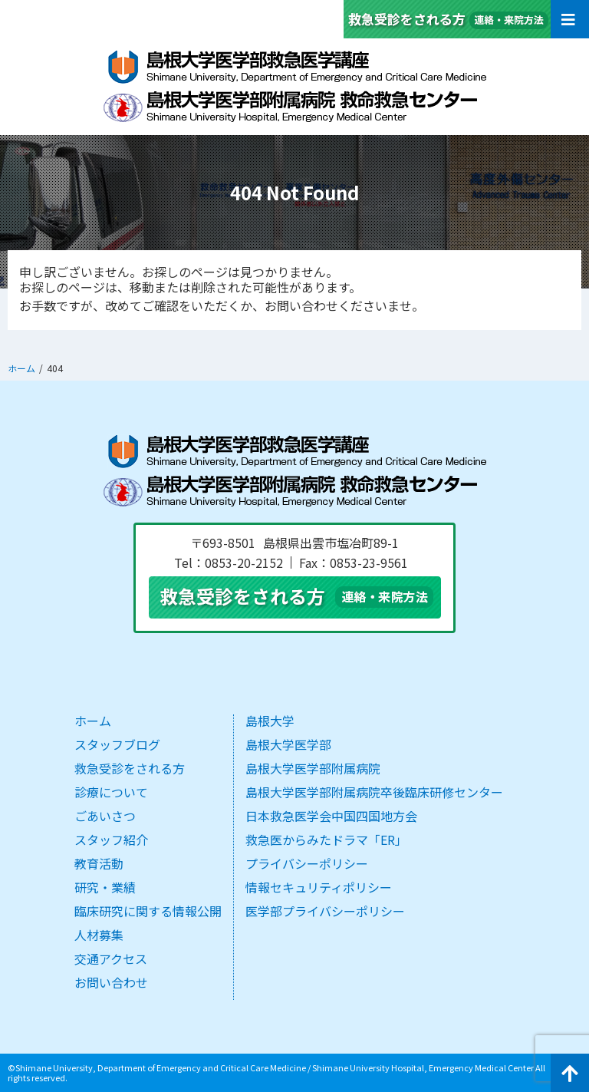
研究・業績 (105, 887)
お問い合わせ (111, 982)
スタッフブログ (117, 744)
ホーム (92, 720)
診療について (111, 792)
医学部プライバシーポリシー (325, 911)
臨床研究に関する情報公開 (148, 911)
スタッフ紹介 (111, 839)
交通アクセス (110, 958)
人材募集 (98, 934)
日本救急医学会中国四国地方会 (331, 816)
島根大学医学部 (288, 744)
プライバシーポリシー (306, 863)
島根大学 (269, 720)
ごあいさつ (105, 816)
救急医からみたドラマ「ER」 (326, 839)
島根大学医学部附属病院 (312, 768)
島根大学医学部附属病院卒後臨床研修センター (374, 792)
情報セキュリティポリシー (318, 887)
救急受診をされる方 (129, 768)
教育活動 (98, 863)
